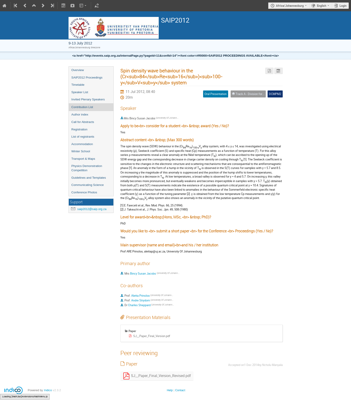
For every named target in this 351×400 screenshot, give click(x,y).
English (321, 6)
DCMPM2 (275, 94)
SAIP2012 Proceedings (87, 77)
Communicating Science (87, 185)
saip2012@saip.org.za (91, 209)
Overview (77, 70)
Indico (48, 390)
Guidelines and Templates (88, 177)
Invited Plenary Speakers (88, 99)
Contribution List (82, 107)
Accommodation (82, 144)
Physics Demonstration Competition (86, 168)
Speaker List (79, 92)
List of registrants (82, 136)
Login (343, 6)
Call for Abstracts (82, 122)
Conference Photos (84, 192)
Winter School (80, 151)
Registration (79, 129)
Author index (79, 114)
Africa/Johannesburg (290, 6)
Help (170, 390)
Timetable (78, 84)
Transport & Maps (83, 158)
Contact (180, 390)
